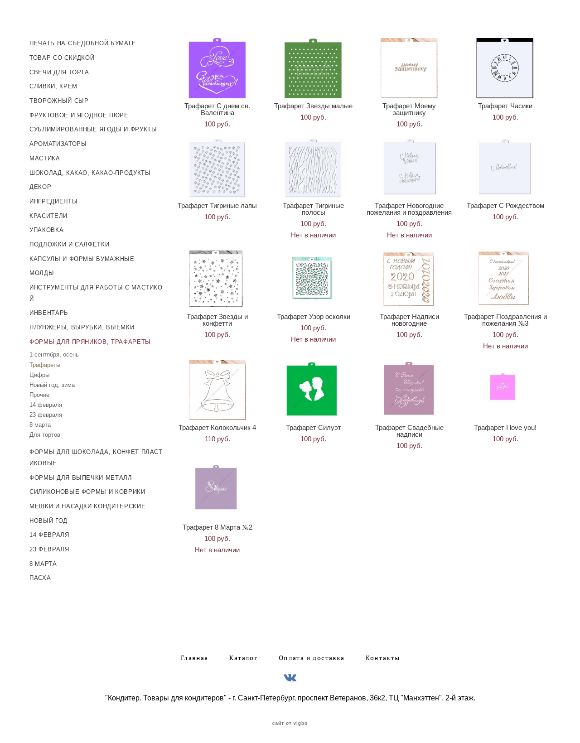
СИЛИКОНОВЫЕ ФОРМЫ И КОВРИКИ (87, 489)
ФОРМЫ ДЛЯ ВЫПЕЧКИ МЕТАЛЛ (80, 475)
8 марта (40, 422)
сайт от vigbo (290, 721)
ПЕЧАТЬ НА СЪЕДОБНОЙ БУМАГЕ (82, 41)
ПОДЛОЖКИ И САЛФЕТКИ (69, 242)
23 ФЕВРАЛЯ (49, 547)
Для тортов (44, 432)
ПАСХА (40, 575)
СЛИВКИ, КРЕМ (53, 84)
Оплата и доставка (312, 655)
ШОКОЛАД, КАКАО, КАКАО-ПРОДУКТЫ (90, 170)
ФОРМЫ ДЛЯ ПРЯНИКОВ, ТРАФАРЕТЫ (90, 339)
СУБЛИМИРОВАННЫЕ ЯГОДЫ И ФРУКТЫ (93, 127)
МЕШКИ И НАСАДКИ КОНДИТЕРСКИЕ (87, 504)
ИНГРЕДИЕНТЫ (53, 199)
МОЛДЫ (41, 271)
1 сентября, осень (54, 352)
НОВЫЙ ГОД (48, 518)
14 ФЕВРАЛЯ (49, 532)
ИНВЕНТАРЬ (48, 310)
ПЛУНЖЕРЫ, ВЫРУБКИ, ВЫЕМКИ (81, 325)
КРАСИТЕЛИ (48, 213)
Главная (194, 655)
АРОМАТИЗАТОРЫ (58, 141)
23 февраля (45, 412)
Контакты (383, 655)
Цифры (39, 372)
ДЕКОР (40, 184)
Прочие (39, 392)
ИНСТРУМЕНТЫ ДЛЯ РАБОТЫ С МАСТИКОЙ (96, 290)
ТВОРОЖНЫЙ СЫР (58, 98)
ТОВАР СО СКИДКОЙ (61, 55)
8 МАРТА (43, 561)
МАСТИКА (44, 156)
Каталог (243, 655)
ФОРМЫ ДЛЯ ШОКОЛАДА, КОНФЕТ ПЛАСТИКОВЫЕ (96, 455)
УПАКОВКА (46, 228)
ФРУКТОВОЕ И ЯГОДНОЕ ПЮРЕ (79, 112)
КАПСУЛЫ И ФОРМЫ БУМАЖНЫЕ (82, 256)
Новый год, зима (52, 382)
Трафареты (44, 362)
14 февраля (45, 402)
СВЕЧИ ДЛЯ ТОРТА (59, 69)
